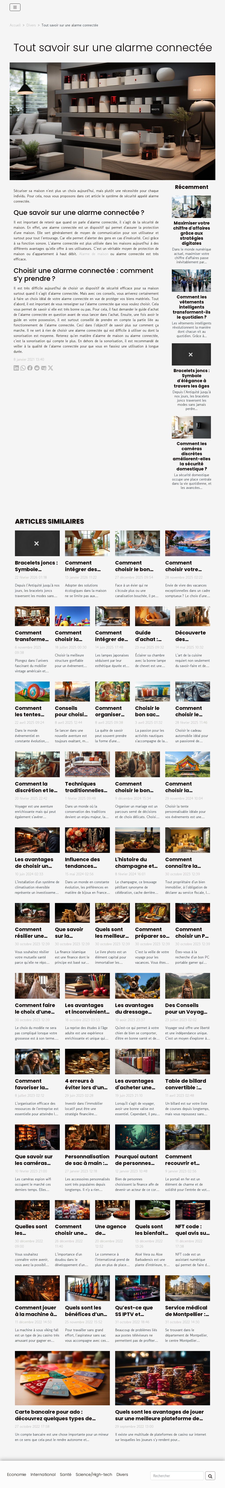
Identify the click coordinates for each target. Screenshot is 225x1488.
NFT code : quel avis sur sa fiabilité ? (191, 1233)
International (43, 1474)
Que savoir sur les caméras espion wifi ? (34, 1163)
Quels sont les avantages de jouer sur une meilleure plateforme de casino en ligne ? (159, 1418)
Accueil (15, 25)
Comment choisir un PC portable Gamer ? (192, 939)
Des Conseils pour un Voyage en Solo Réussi (186, 1012)
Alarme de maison (93, 253)
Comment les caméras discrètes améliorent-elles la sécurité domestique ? (191, 456)
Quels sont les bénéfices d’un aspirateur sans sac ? (86, 1317)
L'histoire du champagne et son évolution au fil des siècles (136, 869)
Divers (31, 25)
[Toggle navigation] (15, 7)
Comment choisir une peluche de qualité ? (69, 1236)
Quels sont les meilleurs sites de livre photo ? (111, 939)
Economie (16, 1474)
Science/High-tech (94, 1474)
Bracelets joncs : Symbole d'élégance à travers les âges (192, 378)
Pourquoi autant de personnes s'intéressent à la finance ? (137, 1166)
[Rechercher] (177, 1475)
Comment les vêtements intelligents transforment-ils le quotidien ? (191, 307)
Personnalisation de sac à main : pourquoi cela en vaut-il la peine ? (87, 1166)
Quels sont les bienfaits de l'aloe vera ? (151, 1236)
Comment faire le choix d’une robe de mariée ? (37, 1012)
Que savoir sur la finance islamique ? (70, 939)
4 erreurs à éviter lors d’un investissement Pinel (85, 1090)
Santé (65, 1474)
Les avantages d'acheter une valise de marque (134, 1090)
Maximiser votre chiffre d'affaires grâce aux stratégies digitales (191, 233)
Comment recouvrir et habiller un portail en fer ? (184, 1166)
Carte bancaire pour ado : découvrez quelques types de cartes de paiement (53, 1418)
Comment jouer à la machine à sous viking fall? (35, 1314)
